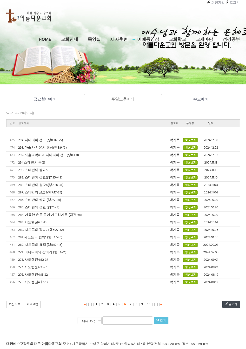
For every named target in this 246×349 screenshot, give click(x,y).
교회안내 (69, 39)
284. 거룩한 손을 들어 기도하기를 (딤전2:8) (50, 215)
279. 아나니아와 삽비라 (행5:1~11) (42, 252)
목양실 (94, 39)
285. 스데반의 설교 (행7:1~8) (39, 207)
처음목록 (14, 304)
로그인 (233, 3)
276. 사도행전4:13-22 (33, 275)
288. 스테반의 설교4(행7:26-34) (41, 185)
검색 (161, 320)
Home (45, 39)
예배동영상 (148, 39)
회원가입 (216, 3)
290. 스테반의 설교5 (33, 170)
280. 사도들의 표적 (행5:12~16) (40, 245)
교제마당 (204, 39)
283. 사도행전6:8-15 (32, 222)
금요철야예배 (45, 99)
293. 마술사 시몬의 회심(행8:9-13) (42, 148)
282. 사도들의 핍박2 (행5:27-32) (41, 230)
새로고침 (32, 304)
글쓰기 (231, 304)
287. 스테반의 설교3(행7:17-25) (40, 192)
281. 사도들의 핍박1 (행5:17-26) (40, 237)
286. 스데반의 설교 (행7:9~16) (39, 200)
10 (148, 304)
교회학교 (177, 39)
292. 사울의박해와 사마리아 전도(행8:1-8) (48, 155)
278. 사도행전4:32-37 (33, 260)
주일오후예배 (122, 99)
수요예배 (201, 99)
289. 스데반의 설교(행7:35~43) (40, 177)
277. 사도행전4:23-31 (33, 267)
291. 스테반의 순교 (31, 162)
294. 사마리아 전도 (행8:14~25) (40, 140)
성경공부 (231, 39)
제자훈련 (119, 39)
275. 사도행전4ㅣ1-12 (33, 282)
